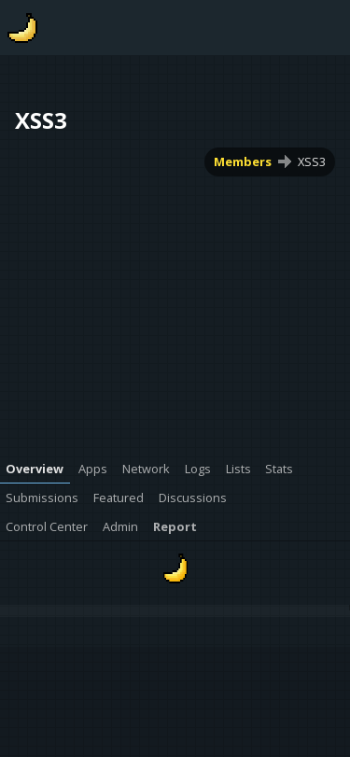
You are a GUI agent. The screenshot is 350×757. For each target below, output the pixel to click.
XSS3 (312, 161)
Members (243, 161)
